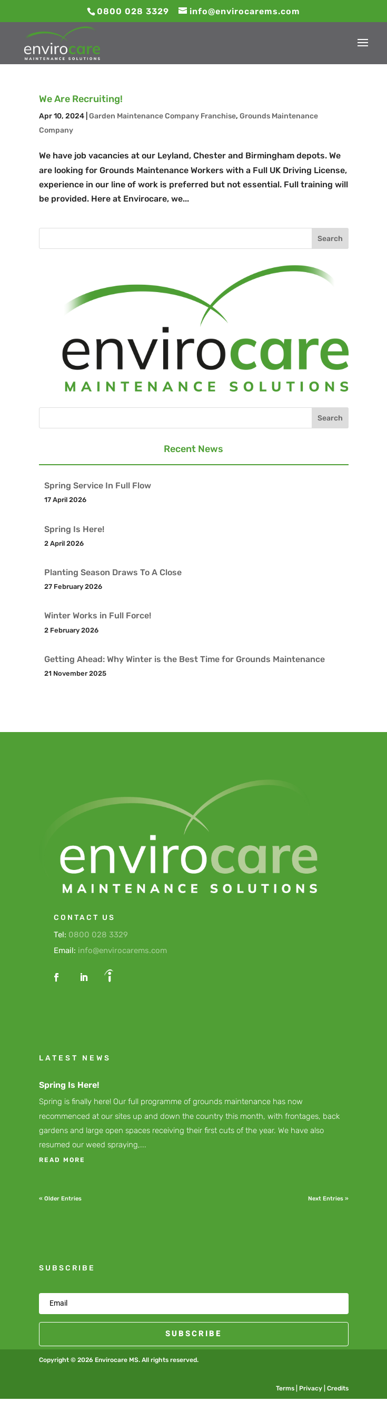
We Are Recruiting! (81, 99)
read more (62, 1160)
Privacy (310, 1388)
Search (330, 238)
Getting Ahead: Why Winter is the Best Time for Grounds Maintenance (184, 659)
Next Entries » (328, 1198)
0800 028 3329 (98, 934)
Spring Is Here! (74, 529)
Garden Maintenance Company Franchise (162, 116)
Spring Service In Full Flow (97, 485)
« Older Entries (60, 1198)
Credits (338, 1388)
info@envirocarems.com (122, 950)
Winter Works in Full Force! (97, 615)
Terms (285, 1388)
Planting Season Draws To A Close (113, 572)
